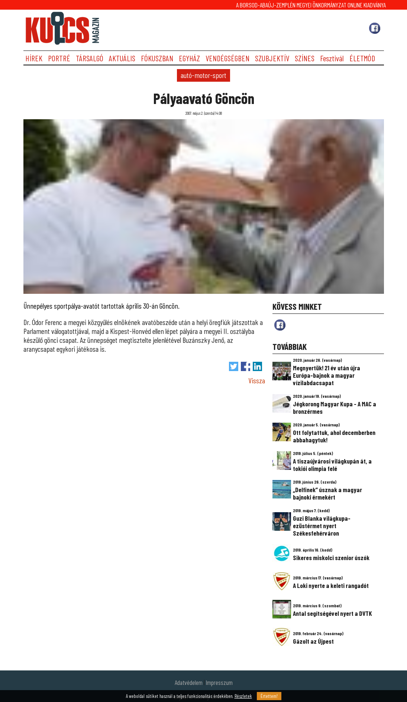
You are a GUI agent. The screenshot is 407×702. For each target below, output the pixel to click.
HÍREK (33, 58)
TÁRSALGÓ (89, 58)
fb (279, 325)
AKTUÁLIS (122, 58)
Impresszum (219, 682)
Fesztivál (332, 58)
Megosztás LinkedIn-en (257, 366)
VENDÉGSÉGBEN (227, 58)
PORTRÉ (59, 58)
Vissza (256, 380)
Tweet (233, 366)
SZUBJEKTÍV (272, 58)
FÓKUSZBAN (157, 58)
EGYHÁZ (189, 58)
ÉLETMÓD (362, 58)
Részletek (243, 696)
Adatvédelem (189, 682)
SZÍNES (304, 58)
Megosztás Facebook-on (245, 366)
